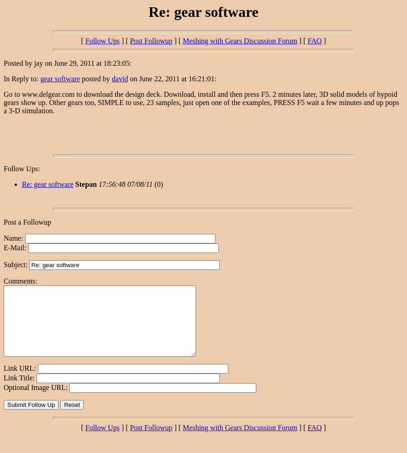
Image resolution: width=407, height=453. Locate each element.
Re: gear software (48, 184)
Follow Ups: (22, 169)
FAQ (314, 41)
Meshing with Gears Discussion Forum (240, 41)
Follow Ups (102, 41)
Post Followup (151, 41)
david (120, 79)
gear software (60, 79)
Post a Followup (27, 222)
